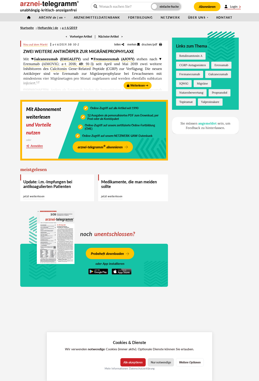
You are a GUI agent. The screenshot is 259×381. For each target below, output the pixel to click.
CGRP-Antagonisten (192, 65)
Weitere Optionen (190, 362)
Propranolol (219, 92)
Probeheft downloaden (107, 253)
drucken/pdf (152, 44)
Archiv (51, 17)
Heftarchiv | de (48, 28)
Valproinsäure (210, 102)
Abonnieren (207, 6)
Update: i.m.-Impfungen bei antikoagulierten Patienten (47, 184)
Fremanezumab (106, 59)
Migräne (202, 83)
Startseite (27, 28)
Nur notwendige (161, 362)
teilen (119, 44)
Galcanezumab (46, 59)
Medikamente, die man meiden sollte (129, 184)
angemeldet (207, 123)
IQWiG (183, 83)
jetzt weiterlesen (34, 196)
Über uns (196, 17)
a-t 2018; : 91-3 (77, 64)
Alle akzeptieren (133, 362)
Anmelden (34, 146)
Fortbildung (140, 17)
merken (133, 44)
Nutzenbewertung (191, 92)
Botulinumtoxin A (190, 56)
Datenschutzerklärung (142, 368)
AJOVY (127, 59)
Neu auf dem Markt (35, 44)
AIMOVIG (50, 64)
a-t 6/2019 (69, 28)
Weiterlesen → (137, 85)
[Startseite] (29, 17)
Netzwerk (170, 17)
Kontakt (224, 17)
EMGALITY (70, 59)
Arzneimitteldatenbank (97, 17)
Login (233, 6)
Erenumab (31, 64)
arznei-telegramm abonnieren (100, 146)
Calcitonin (58, 68)
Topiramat (186, 102)
